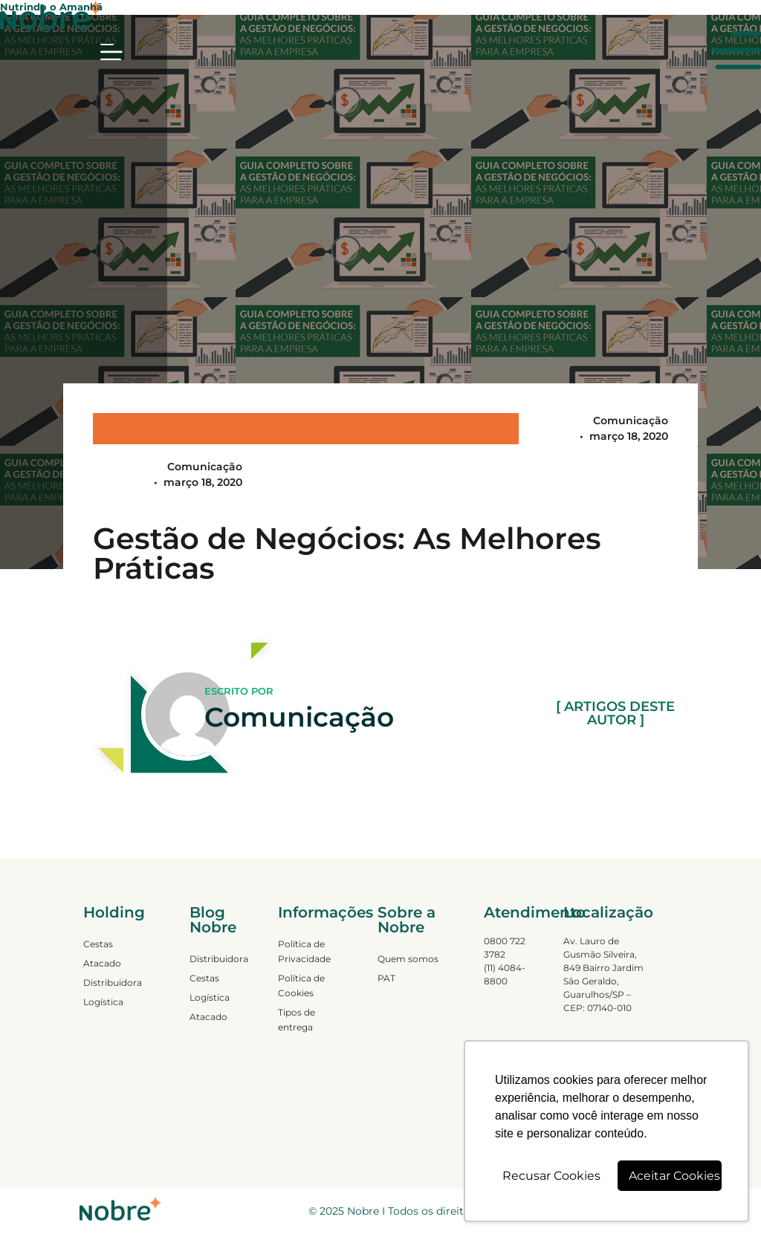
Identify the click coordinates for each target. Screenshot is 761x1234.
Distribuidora (112, 982)
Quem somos (408, 958)
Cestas (98, 943)
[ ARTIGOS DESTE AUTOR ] (615, 714)
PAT (386, 978)
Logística (103, 1001)
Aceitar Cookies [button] (674, 1176)
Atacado (102, 963)
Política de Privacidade (304, 951)
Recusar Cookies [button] (551, 1176)
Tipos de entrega (296, 1020)
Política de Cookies (301, 985)
